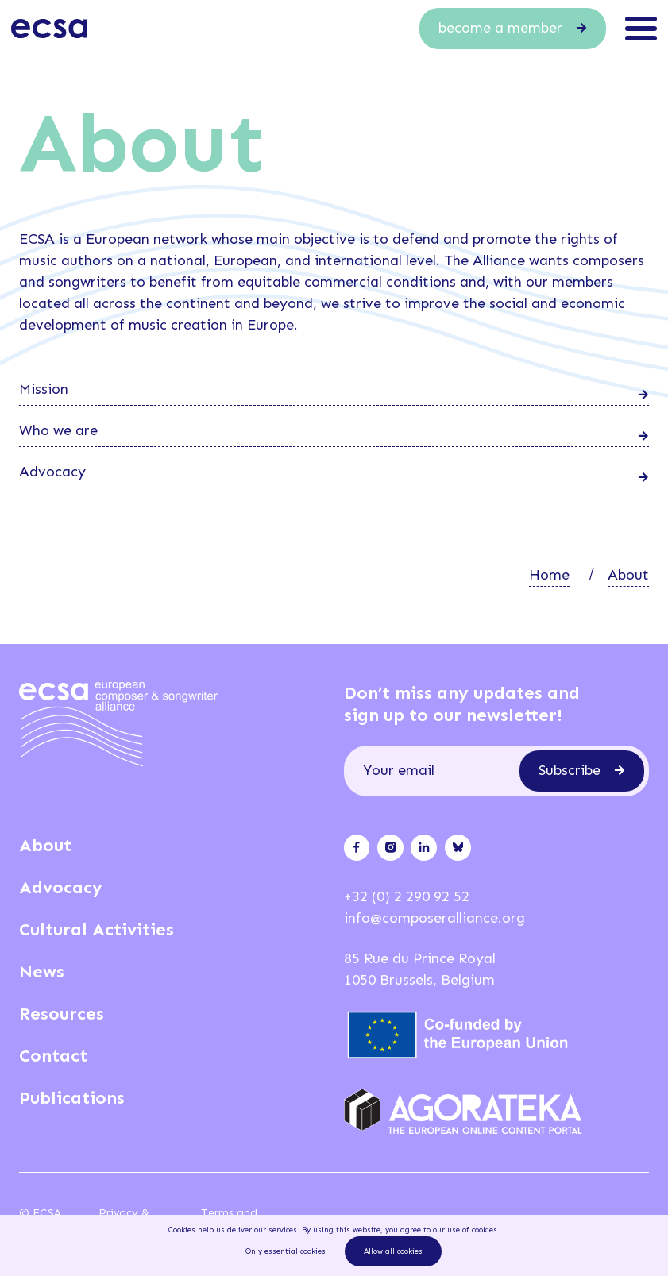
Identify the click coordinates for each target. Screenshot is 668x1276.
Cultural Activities (96, 929)
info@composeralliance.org (434, 918)
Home (549, 575)
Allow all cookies (393, 1251)
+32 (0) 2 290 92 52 (406, 896)
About (628, 575)
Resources (61, 1013)
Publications (72, 1097)
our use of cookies (465, 1230)
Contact (53, 1055)
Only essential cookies (285, 1251)
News (41, 971)
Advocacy (60, 887)
